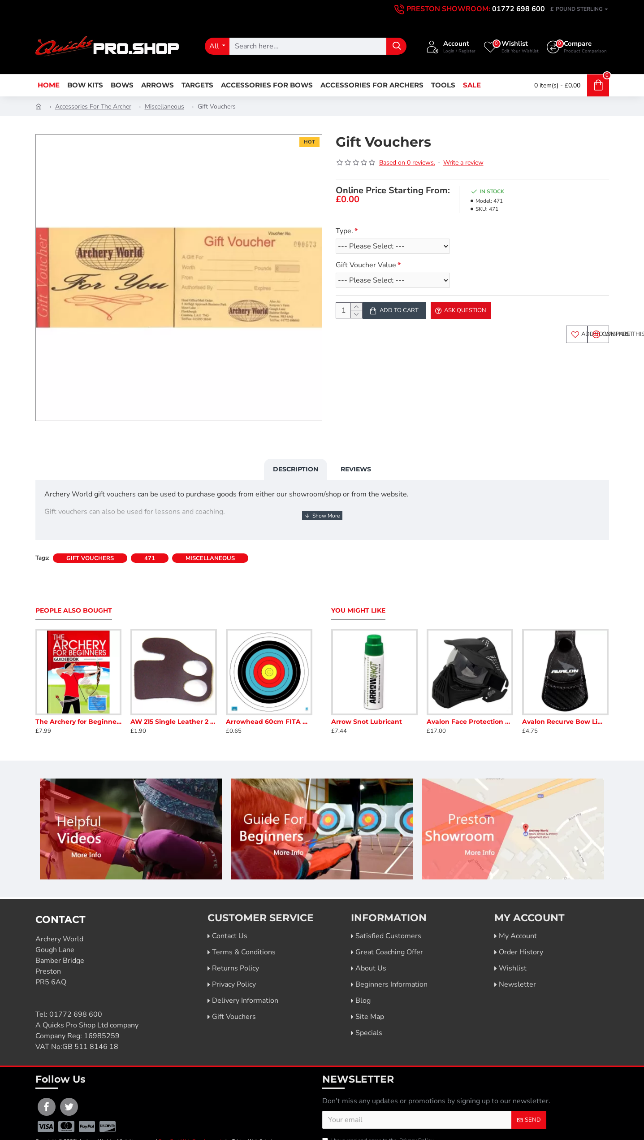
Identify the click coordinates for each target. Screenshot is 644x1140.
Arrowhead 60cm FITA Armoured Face (269, 700)
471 (149, 537)
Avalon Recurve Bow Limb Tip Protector (565, 700)
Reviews (356, 458)
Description (295, 458)
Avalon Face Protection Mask (470, 700)
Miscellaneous (164, 106)
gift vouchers (90, 537)
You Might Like (358, 589)
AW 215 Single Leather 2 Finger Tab (173, 700)
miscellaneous (210, 537)
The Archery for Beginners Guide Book (78, 700)
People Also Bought (73, 589)
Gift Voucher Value (366, 265)
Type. (344, 231)
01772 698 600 (75, 993)
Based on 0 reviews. (407, 162)
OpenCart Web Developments (191, 1120)
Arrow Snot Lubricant (366, 700)
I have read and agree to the (378, 1119)
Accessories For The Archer (93, 106)
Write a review (463, 162)
